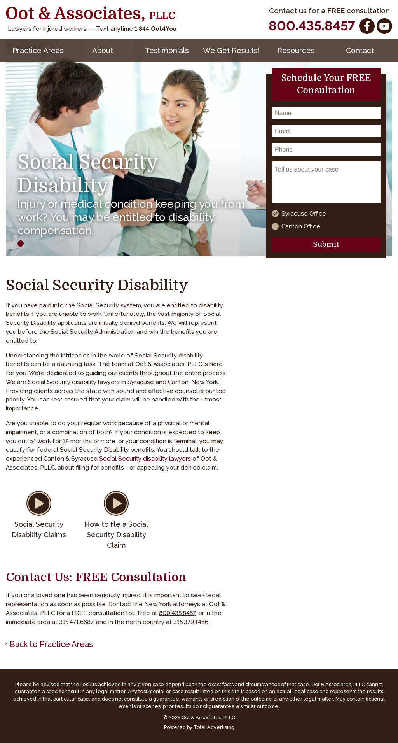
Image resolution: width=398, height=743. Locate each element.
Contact (360, 50)
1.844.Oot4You (155, 28)
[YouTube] (384, 26)
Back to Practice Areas (51, 644)
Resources (295, 50)
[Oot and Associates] (90, 14)
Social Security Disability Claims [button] (39, 529)
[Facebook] (367, 26)
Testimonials (167, 50)
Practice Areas (37, 50)
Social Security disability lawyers (145, 458)
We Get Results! (231, 50)
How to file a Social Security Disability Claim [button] (116, 534)
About (102, 50)
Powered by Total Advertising (199, 727)
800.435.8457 (312, 25)
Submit (326, 244)
